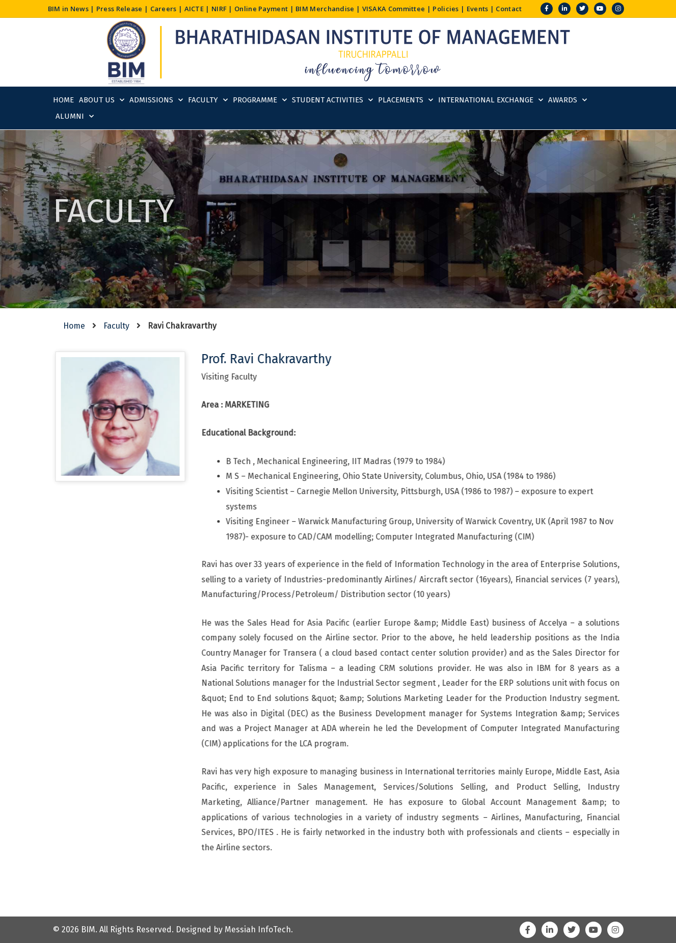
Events (478, 8)
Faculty (208, 100)
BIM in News (68, 8)
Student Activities (332, 100)
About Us (101, 100)
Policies (445, 8)
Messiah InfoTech (258, 929)
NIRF (219, 8)
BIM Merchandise (325, 8)
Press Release (119, 8)
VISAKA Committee (393, 8)
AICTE (194, 8)
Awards (567, 100)
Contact (509, 8)
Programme (260, 100)
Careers (163, 8)
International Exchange (490, 100)
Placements (405, 100)
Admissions (156, 100)
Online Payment (261, 8)
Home (63, 99)
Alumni (75, 116)
